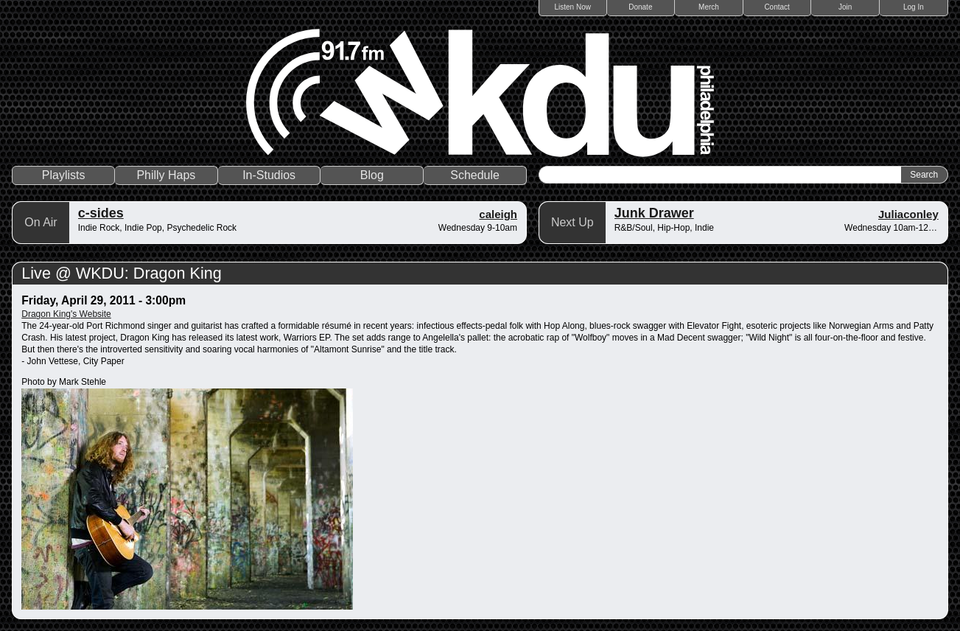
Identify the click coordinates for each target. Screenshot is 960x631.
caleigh (498, 214)
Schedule (475, 175)
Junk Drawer (654, 213)
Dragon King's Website (66, 314)
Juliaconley (908, 214)
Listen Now (573, 7)
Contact (776, 7)
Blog (372, 175)
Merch (708, 7)
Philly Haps (165, 175)
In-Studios (268, 175)
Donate (640, 7)
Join (845, 7)
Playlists (63, 175)
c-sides (101, 213)
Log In (913, 7)
